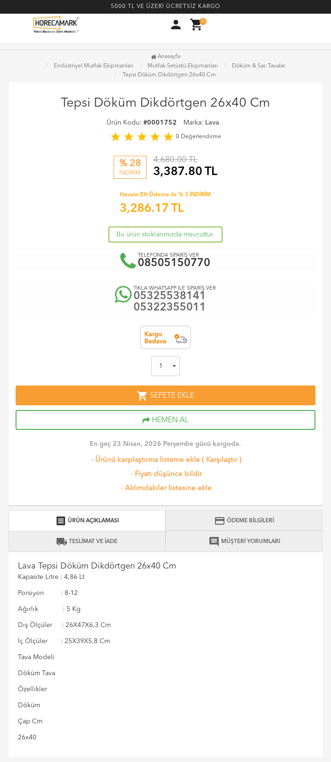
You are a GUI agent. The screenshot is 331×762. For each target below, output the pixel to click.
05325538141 (169, 296)
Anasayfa (165, 56)
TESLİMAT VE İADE (86, 541)
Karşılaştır (221, 460)
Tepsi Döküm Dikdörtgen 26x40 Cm (169, 75)
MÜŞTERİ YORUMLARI (244, 541)
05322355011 (169, 307)
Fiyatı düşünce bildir (165, 474)
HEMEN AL (165, 420)
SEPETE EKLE (165, 395)
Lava (212, 122)
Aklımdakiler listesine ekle (165, 488)
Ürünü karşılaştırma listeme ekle (145, 460)
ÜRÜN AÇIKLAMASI (87, 521)
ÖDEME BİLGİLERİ (244, 521)
